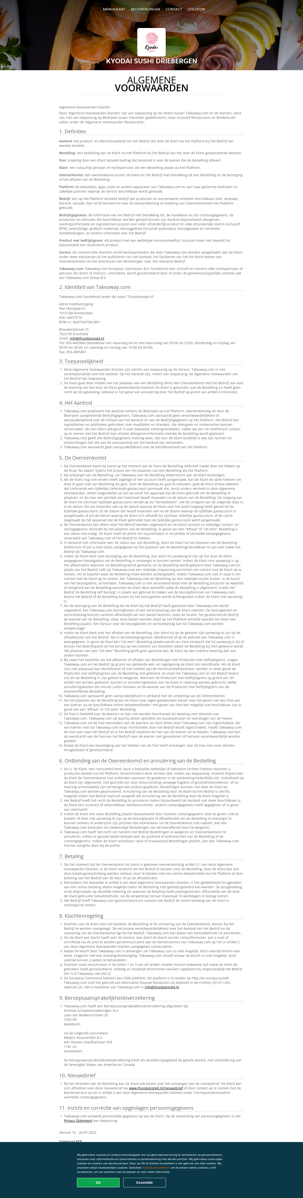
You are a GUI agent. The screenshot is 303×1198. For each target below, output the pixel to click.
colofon (196, 9)
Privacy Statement (78, 1120)
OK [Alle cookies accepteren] (98, 1182)
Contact (174, 9)
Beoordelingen (145, 9)
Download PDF (70, 1141)
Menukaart (114, 9)
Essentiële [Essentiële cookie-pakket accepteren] (144, 1182)
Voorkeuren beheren (156, 1167)
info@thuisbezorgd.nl (87, 338)
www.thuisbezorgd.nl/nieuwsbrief (156, 1088)
